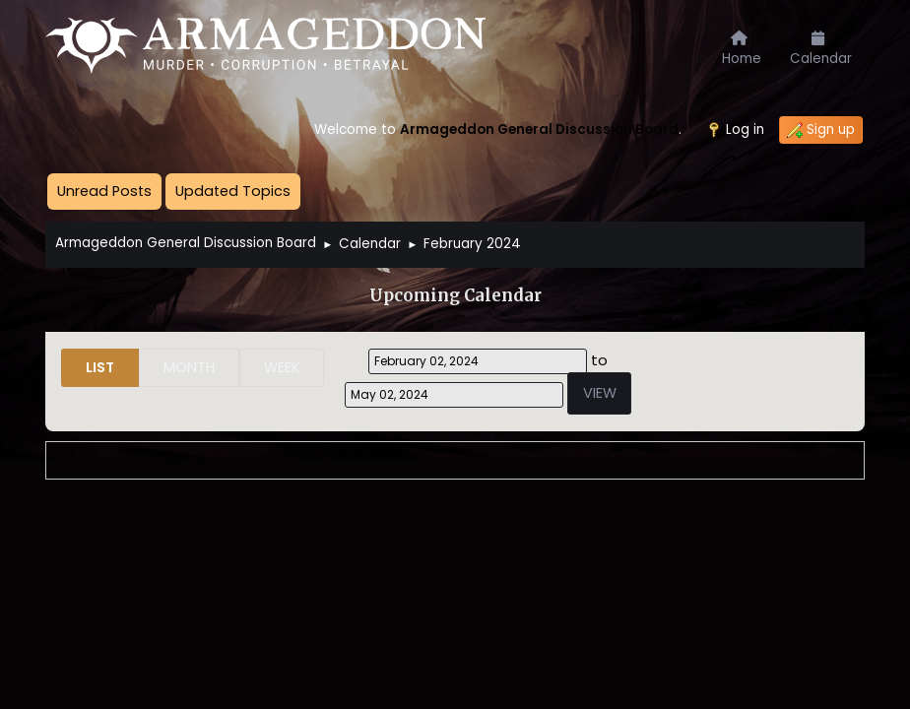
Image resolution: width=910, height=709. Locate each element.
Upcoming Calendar (455, 296)
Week (281, 367)
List (100, 367)
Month (189, 367)
